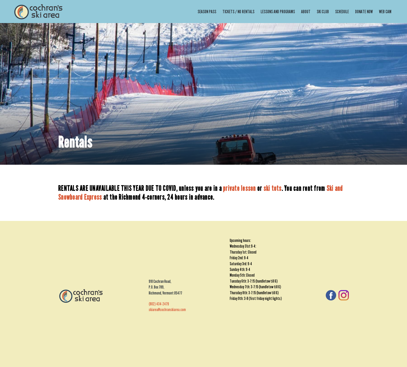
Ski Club (323, 12)
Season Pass (207, 12)
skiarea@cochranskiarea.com (167, 309)
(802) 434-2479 (159, 303)
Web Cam (385, 12)
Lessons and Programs (278, 12)
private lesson (239, 188)
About (305, 12)
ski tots (272, 188)
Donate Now (364, 12)
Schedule (342, 12)
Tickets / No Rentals (238, 12)
